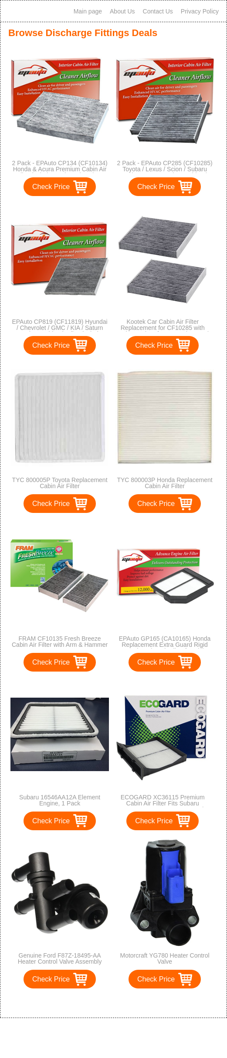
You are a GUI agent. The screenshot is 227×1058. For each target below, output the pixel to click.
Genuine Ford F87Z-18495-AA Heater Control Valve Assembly (60, 958)
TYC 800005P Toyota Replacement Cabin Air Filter (60, 482)
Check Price (51, 186)
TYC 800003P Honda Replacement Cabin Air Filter (164, 482)
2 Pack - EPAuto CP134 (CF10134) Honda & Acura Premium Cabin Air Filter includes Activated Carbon (59, 169)
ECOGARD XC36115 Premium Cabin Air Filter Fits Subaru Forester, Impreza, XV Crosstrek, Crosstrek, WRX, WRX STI (162, 806)
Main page (88, 11)
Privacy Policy (200, 11)
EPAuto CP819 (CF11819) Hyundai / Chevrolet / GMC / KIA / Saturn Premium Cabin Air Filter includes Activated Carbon (59, 330)
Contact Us (158, 11)
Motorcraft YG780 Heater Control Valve (164, 958)
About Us (122, 11)
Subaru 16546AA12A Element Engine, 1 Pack (59, 800)
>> (129, 1002)
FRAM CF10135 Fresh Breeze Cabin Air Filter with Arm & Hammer (60, 641)
